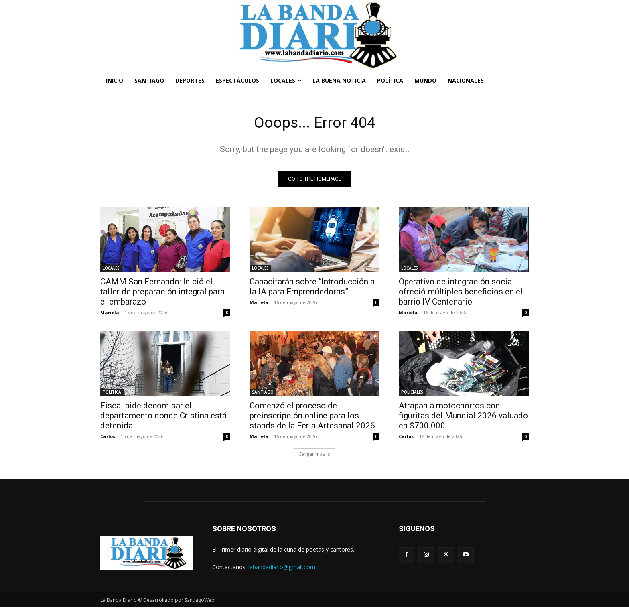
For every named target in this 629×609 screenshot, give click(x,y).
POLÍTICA (112, 393)
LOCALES (111, 269)
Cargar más (314, 455)
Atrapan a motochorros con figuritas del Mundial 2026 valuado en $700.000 (463, 417)
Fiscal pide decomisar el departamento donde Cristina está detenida (163, 417)
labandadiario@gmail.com (281, 568)
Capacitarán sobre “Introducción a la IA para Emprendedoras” (312, 288)
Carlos (107, 438)
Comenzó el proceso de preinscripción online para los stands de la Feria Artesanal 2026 (312, 417)
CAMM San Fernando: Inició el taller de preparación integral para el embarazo (162, 293)
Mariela (109, 314)
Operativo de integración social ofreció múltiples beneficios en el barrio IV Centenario (461, 293)
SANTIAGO (263, 393)
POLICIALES (412, 393)
